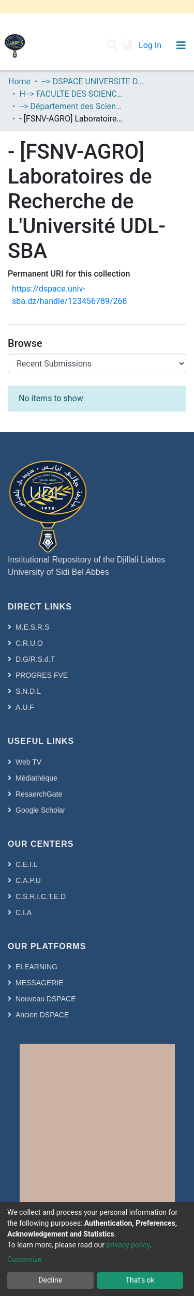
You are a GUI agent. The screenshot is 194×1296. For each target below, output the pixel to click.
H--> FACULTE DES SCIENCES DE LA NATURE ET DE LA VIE (71, 94)
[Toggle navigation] (181, 45)
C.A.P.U (28, 880)
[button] (127, 45)
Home (19, 81)
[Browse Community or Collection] (97, 363)
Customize (24, 1259)
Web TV (28, 762)
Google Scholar (41, 810)
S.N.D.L (28, 691)
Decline (50, 1280)
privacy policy (128, 1245)
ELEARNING (36, 967)
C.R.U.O (29, 643)
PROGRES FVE (42, 675)
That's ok (140, 1280)
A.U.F (25, 707)
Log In (151, 45)
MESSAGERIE (40, 983)
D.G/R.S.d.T (35, 659)
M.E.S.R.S (32, 627)
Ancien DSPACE (42, 1015)
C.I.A (24, 912)
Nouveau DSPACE (46, 999)
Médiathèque (36, 778)
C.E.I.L (27, 864)
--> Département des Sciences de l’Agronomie (71, 106)
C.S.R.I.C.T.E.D (41, 896)
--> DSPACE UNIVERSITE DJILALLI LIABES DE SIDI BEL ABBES (93, 81)
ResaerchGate (39, 794)
